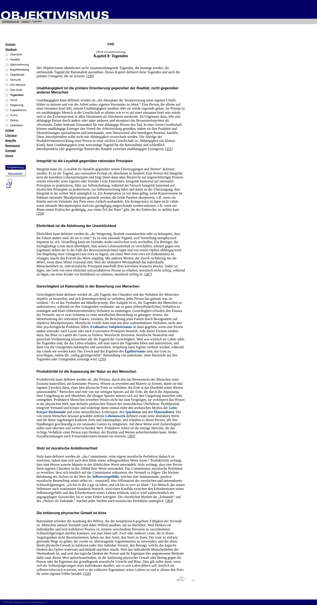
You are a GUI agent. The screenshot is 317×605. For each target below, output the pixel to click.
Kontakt (10, 150)
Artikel (9, 130)
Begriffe (10, 140)
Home (9, 155)
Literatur (11, 135)
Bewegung (12, 145)
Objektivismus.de (10, 21)
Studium (26, 21)
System (10, 44)
